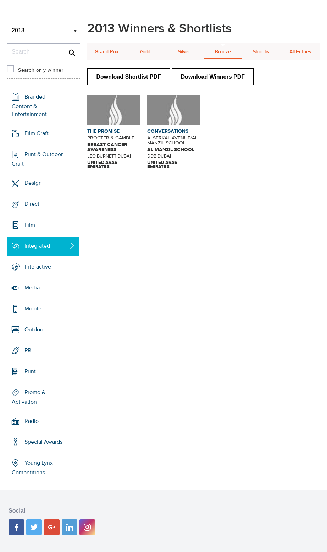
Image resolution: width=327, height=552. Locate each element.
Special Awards (43, 442)
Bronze (223, 52)
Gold (145, 52)
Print (30, 371)
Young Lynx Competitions (32, 467)
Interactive (38, 266)
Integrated (37, 245)
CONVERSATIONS (167, 131)
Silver (184, 52)
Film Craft (36, 133)
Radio (31, 421)
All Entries (300, 52)
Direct (31, 204)
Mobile (32, 308)
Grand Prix (106, 52)
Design (33, 183)
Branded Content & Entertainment (29, 105)
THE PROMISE (103, 131)
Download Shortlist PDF (128, 77)
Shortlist (262, 52)
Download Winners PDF (213, 77)
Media (32, 287)
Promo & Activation (28, 397)
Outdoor (34, 329)
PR (27, 350)
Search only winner (40, 70)
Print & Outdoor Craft (37, 159)
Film (29, 224)
